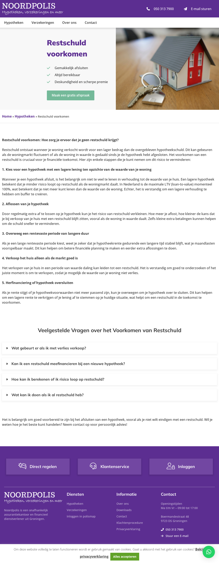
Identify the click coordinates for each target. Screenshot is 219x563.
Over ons (69, 22)
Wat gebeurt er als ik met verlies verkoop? (48, 348)
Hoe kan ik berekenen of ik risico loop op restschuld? (57, 379)
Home (7, 116)
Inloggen (186, 466)
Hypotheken (13, 22)
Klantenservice (114, 466)
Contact (91, 22)
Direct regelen (43, 466)
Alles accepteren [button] (124, 556)
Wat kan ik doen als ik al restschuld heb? (47, 394)
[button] (109, 348)
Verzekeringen (43, 22)
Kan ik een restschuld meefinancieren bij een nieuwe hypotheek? (68, 363)
